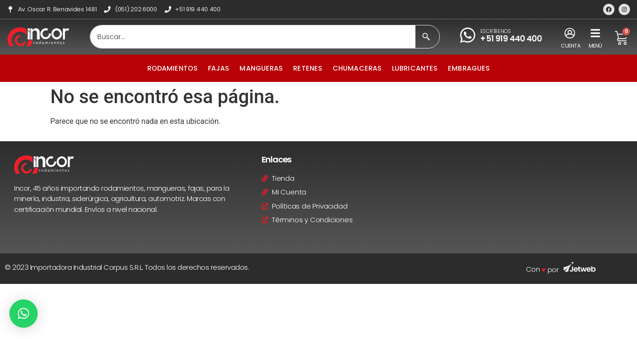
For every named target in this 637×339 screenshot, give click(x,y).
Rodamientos (172, 68)
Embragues (469, 68)
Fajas (219, 68)
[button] (23, 313)
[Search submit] (426, 36)
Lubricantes (415, 68)
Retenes (307, 68)
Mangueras (261, 68)
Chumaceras (357, 68)
